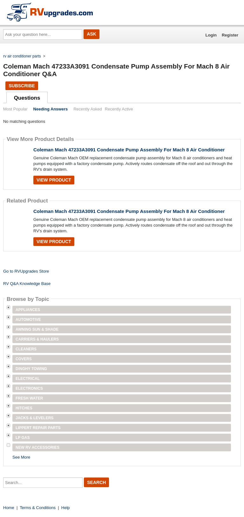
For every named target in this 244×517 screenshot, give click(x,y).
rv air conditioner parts (22, 56)
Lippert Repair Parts (38, 428)
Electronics (29, 388)
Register (230, 35)
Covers (24, 359)
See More (21, 457)
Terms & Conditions (38, 507)
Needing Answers (50, 109)
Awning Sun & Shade (37, 329)
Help (65, 507)
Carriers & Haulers (37, 339)
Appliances (28, 310)
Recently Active (119, 109)
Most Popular (15, 109)
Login (211, 35)
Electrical (28, 378)
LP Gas (23, 437)
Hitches (24, 408)
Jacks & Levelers (34, 418)
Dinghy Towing (31, 369)
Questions (27, 98)
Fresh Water (29, 398)
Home (8, 507)
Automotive (28, 319)
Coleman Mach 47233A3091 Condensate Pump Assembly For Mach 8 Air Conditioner (129, 149)
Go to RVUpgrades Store (26, 271)
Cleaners (26, 349)
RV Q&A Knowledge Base (27, 283)
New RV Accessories (37, 447)
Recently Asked (87, 109)
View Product (54, 179)
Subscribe (22, 85)
